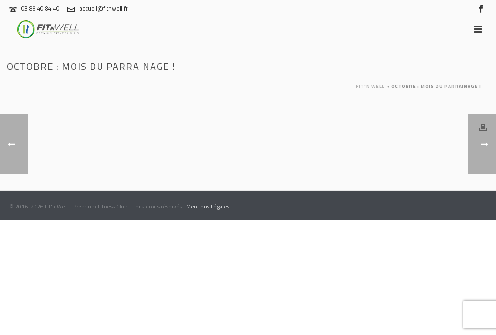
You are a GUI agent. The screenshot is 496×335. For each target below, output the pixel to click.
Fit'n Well (370, 86)
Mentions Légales (207, 206)
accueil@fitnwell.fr (103, 8)
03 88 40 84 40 (40, 8)
